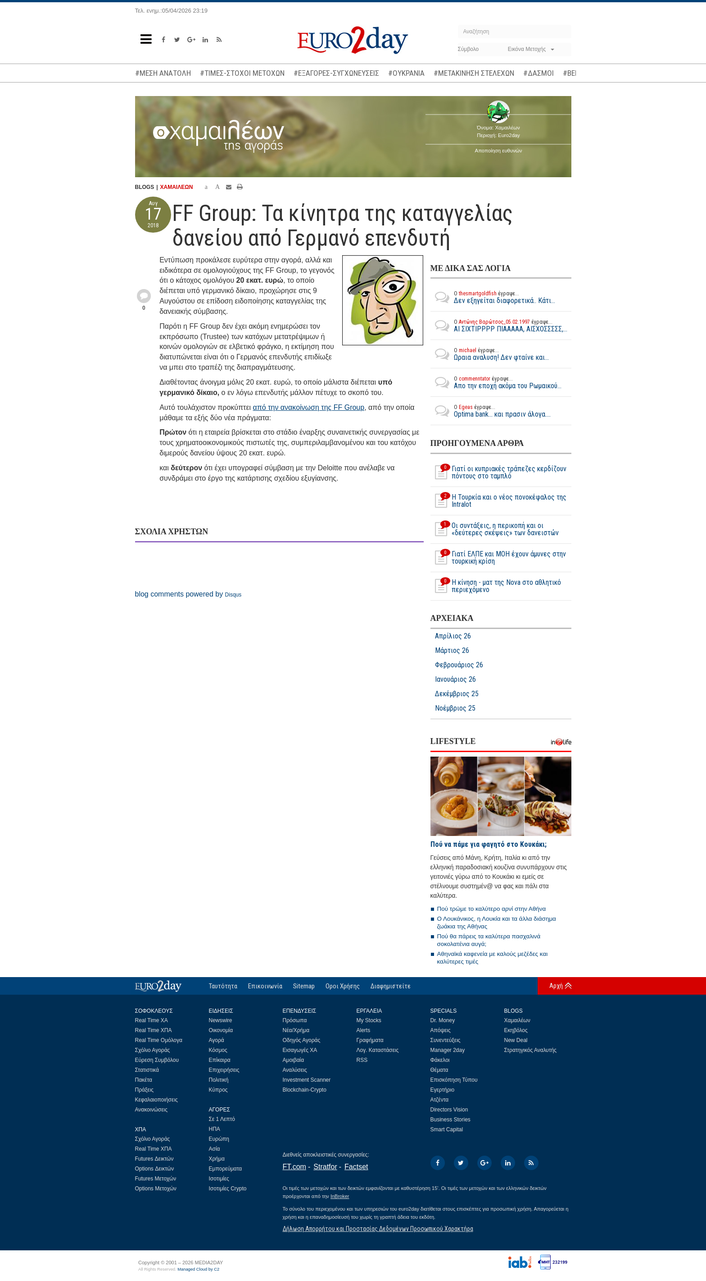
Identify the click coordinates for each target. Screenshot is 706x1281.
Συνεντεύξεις (445, 1040)
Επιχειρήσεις (224, 1070)
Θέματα (439, 1070)
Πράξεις (144, 1090)
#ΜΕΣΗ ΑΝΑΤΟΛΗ (163, 73)
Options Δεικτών (154, 1169)
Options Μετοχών (155, 1188)
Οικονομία (221, 1030)
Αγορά (216, 1040)
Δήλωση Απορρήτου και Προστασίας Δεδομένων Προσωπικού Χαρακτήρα (378, 1228)
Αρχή (556, 986)
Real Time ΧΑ (151, 1020)
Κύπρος (218, 1090)
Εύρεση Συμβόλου (157, 1060)
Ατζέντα (439, 1100)
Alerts (364, 1030)
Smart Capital (446, 1129)
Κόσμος (218, 1050)
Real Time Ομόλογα (158, 1040)
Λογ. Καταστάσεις (378, 1050)
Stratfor (325, 1167)
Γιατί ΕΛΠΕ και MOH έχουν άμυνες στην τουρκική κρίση (498, 558)
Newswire (220, 1020)
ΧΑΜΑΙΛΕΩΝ (176, 187)
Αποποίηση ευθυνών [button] (498, 150)
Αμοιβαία (293, 1060)
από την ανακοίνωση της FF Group (309, 407)
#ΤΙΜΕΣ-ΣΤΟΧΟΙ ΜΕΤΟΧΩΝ (242, 73)
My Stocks (369, 1020)
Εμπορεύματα (225, 1169)
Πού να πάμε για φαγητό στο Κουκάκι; (488, 844)
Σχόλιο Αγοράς (152, 1050)
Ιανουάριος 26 (455, 679)
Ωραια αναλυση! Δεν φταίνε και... (489, 354)
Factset (356, 1167)
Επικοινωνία (265, 986)
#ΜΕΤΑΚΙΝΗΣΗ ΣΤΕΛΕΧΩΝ (474, 73)
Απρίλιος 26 (453, 636)
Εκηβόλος (516, 1030)
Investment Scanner (307, 1080)
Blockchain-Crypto (304, 1090)
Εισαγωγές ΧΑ (300, 1050)
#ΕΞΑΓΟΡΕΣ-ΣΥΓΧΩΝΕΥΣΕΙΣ (336, 73)
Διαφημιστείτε (391, 986)
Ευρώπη (219, 1139)
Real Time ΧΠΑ (153, 1030)
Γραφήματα (370, 1040)
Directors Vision (449, 1110)
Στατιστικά (147, 1070)
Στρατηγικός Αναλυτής (530, 1050)
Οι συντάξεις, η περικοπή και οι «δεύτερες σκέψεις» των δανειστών (494, 529)
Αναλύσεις (295, 1070)
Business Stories (450, 1119)
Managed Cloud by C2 (198, 1269)
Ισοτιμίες (219, 1178)
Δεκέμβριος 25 (457, 694)
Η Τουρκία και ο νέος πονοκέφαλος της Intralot (498, 501)
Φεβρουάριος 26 (459, 665)
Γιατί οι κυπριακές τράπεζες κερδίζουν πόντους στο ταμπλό (498, 472)
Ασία (214, 1149)
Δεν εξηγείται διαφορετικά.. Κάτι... (492, 297)
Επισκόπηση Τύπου (454, 1080)
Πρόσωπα (295, 1020)
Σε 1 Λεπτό (222, 1119)
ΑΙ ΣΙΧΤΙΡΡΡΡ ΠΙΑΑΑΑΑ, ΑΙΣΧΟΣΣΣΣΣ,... (498, 325)
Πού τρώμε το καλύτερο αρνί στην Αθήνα (491, 908)
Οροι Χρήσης (343, 986)
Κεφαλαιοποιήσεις (156, 1100)
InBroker (339, 1196)
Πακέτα (143, 1080)
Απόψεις (440, 1030)
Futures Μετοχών (155, 1178)
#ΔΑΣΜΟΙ (538, 73)
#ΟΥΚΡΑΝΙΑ (406, 73)
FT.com (294, 1167)
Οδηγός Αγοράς (302, 1040)
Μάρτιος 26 (452, 650)
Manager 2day (447, 1050)
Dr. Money (442, 1020)
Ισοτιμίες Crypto (228, 1188)
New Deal (516, 1040)
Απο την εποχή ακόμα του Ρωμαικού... (495, 382)
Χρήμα (217, 1159)
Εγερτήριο (442, 1090)
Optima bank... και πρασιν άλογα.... (490, 411)
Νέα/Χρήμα (296, 1030)
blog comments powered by (188, 594)
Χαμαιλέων (517, 1020)
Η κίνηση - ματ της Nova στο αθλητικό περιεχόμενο (495, 586)
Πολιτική (219, 1080)
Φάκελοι (440, 1060)
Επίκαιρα (220, 1060)
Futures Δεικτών (154, 1159)
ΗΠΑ (214, 1129)
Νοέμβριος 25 (455, 708)
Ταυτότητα (223, 986)
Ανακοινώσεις (151, 1110)
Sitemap (304, 986)
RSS (362, 1060)
